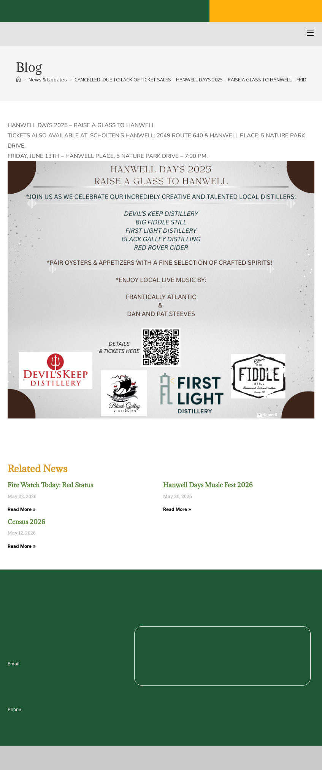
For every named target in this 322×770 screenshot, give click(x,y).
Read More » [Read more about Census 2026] (22, 546)
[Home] (18, 79)
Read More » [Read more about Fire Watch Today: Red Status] (22, 509)
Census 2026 (26, 522)
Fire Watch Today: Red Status (50, 485)
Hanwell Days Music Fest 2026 (208, 485)
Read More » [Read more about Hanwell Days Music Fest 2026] (177, 509)
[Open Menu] (310, 33)
